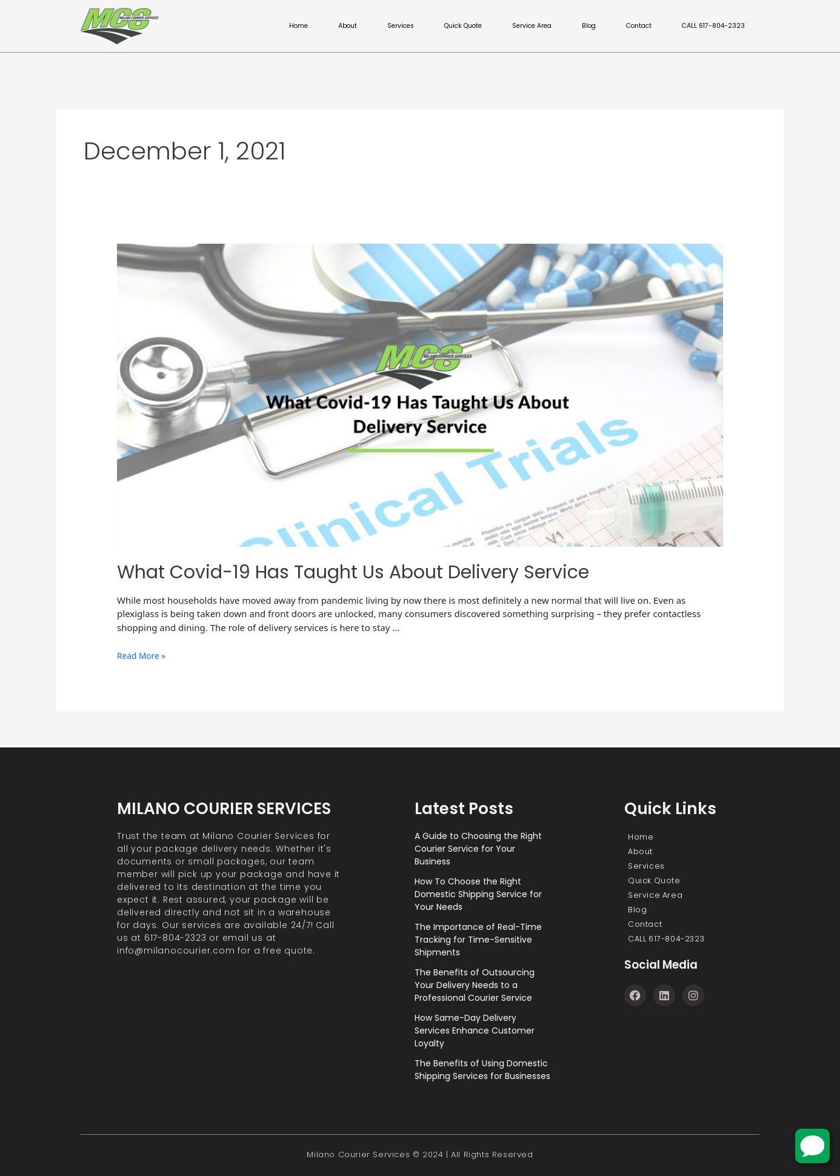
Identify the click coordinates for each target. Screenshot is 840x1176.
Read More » (143, 655)
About (331, 26)
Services (386, 26)
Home (282, 26)
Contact (634, 26)
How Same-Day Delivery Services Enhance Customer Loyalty (475, 1030)
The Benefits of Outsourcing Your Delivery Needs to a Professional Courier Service (475, 985)
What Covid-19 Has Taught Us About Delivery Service (353, 572)
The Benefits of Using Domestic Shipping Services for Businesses (482, 1069)
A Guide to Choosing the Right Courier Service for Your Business (478, 848)
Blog (583, 26)
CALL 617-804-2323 (712, 26)
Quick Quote (452, 26)
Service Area (524, 26)
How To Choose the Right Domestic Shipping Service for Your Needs (478, 894)
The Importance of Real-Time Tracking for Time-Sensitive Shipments (478, 939)
